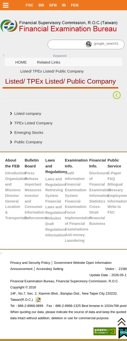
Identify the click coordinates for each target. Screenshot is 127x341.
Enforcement (36, 218)
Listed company (27, 113)
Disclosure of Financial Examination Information (100, 184)
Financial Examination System (75, 190)
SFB (53, 5)
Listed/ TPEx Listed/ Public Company (51, 71)
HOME (21, 62)
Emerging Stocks (29, 132)
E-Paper (114, 173)
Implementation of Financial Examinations (78, 223)
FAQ (111, 179)
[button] (122, 321)
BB (41, 5)
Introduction (15, 173)
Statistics (97, 201)
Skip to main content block (22, 13)
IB (64, 5)
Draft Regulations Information (55, 229)
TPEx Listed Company (33, 123)
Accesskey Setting (49, 269)
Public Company (28, 142)
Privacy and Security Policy (30, 263)
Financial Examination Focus (75, 207)
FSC (29, 5)
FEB (75, 5)
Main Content (14, 106)
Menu (6, 5)
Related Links (48, 62)
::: (4, 55)
